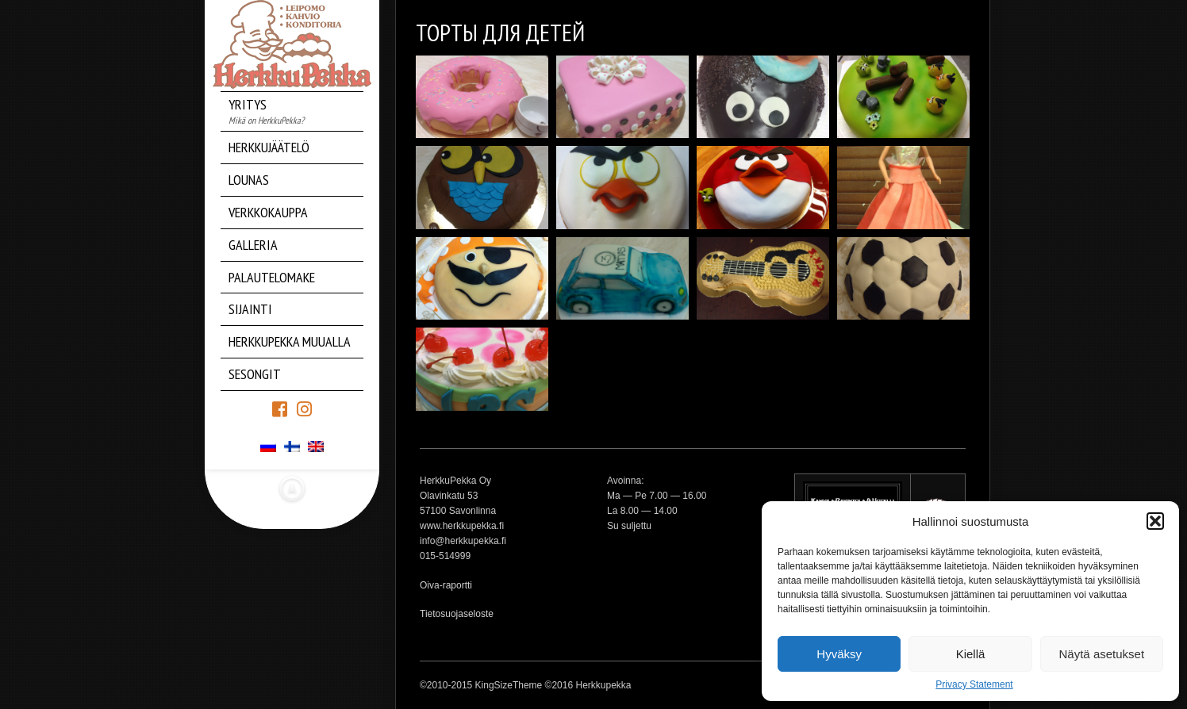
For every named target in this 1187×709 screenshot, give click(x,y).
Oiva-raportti (446, 585)
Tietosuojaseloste (457, 613)
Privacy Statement (973, 684)
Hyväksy (839, 654)
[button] (1155, 521)
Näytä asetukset (1102, 654)
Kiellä (970, 654)
